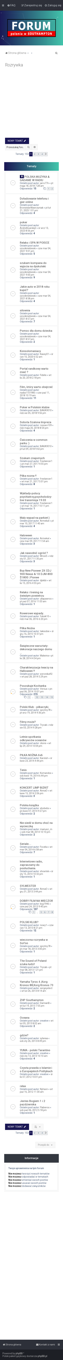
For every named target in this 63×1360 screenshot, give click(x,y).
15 (51, 697)
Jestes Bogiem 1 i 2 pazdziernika (32, 1102)
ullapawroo (46, 598)
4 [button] (42, 154)
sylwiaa (44, 1038)
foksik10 (44, 616)
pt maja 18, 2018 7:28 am (36, 184)
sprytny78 (45, 710)
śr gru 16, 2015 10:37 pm (37, 632)
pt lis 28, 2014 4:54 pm (36, 657)
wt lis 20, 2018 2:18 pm (35, 376)
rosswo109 (46, 425)
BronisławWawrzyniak (31, 207)
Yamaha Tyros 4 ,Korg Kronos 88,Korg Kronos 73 (36, 983)
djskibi (43, 580)
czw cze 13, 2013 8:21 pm (37, 926)
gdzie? (24, 1035)
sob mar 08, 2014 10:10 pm (36, 832)
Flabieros (45, 1107)
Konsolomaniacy (30, 351)
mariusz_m (46, 829)
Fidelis (43, 375)
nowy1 (43, 925)
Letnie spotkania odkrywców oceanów (33, 738)
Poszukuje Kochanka (33, 685)
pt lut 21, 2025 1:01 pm (35, 209)
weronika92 (46, 674)
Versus (43, 688)
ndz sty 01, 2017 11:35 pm (36, 557)
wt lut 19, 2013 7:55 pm (32, 1005)
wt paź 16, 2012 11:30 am (36, 1090)
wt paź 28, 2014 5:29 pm (34, 676)
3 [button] (38, 154)
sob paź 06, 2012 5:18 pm (33, 1110)
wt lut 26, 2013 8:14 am (34, 991)
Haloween (26, 535)
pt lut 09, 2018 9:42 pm (32, 449)
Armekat (44, 520)
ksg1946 (44, 903)
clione (43, 743)
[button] (46, 154)
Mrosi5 (43, 556)
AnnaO (43, 790)
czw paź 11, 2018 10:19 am (35, 394)
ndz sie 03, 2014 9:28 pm (36, 726)
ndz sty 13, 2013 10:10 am (34, 1056)
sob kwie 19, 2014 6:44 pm (34, 775)
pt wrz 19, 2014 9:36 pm (32, 712)
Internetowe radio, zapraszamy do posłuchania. (31, 865)
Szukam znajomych (32, 458)
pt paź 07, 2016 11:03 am (33, 601)
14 (47, 697)
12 (37, 697)
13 (42, 697)
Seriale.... (25, 844)
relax (23, 1086)
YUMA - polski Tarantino (35, 1050)
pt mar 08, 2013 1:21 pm (35, 968)
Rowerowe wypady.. (32, 613)
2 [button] (34, 154)
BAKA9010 (46, 410)
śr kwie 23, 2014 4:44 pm (36, 759)
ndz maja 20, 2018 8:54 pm (34, 428)
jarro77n (44, 183)
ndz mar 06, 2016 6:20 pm (33, 619)
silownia (25, 310)
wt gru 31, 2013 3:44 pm (36, 890)
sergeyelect (46, 988)
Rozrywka (14, 65)
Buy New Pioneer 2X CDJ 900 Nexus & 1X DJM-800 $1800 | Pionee (36, 574)
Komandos (45, 773)
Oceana (24, 1017)
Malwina (44, 655)
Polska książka (29, 805)
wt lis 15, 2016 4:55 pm (35, 581)
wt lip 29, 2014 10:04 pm (35, 744)
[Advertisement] (31, 104)
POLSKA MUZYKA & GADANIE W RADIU (35, 178)
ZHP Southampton (32, 1000)
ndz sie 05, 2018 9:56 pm (33, 413)
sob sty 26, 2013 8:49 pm (33, 1041)
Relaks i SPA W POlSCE (34, 242)
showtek (44, 871)
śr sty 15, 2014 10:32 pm (36, 872)
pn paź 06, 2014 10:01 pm (36, 690)
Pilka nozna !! (28, 475)
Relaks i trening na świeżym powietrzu (32, 594)
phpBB (19, 1353)
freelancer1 (46, 461)
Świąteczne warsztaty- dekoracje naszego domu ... (36, 649)
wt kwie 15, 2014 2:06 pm (36, 792)
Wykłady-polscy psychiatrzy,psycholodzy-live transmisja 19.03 (36, 497)
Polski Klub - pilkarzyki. (34, 707)
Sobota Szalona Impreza (35, 422)
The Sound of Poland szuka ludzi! (33, 962)
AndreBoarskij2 (28, 228)
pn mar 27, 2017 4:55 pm (35, 463)
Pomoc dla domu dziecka (36, 330)
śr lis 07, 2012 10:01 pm (36, 1075)
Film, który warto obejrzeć (36, 387)
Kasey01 (44, 354)
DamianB (45, 1003)
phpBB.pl (42, 1356)
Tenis (23, 770)
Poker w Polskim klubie (34, 407)
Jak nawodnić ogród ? (34, 553)
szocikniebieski (28, 248)
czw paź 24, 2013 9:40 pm (33, 906)
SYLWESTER (28, 886)
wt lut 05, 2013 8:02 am (36, 1022)
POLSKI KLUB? (29, 922)
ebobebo (44, 808)
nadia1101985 (27, 392)
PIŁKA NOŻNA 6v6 (31, 755)
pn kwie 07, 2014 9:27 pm (33, 811)
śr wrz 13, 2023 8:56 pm (34, 229)
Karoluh (44, 758)
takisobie (45, 631)
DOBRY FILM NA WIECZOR (36, 900)
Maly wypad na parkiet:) (35, 517)
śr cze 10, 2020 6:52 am (36, 355)
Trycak (43, 725)
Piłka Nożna (27, 628)
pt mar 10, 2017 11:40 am (37, 522)
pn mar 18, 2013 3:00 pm (33, 948)
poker (23, 222)
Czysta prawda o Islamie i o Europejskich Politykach (36, 1069)
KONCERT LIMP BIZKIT (34, 787)
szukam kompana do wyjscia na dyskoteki (33, 264)
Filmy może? (28, 722)
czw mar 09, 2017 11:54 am (34, 541)
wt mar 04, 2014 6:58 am (36, 848)
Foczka (44, 847)
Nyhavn (44, 1089)
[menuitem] (11, 5)
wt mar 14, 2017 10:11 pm (35, 505)
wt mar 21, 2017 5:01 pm (35, 481)
